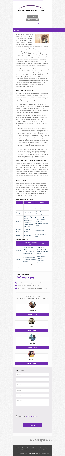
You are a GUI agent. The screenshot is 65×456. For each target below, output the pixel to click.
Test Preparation (32, 23)
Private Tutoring (23, 23)
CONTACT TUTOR (32, 314)
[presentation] (23, 410)
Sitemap (19, 451)
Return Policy (42, 449)
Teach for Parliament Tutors (29, 447)
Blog (46, 447)
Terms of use (25, 449)
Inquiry (26, 283)
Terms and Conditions (32, 416)
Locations (40, 447)
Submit (32, 425)
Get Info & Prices (32, 20)
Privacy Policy (34, 449)
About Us (18, 447)
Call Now (32, 16)
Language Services (41, 23)
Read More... (32, 265)
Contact (18, 449)
